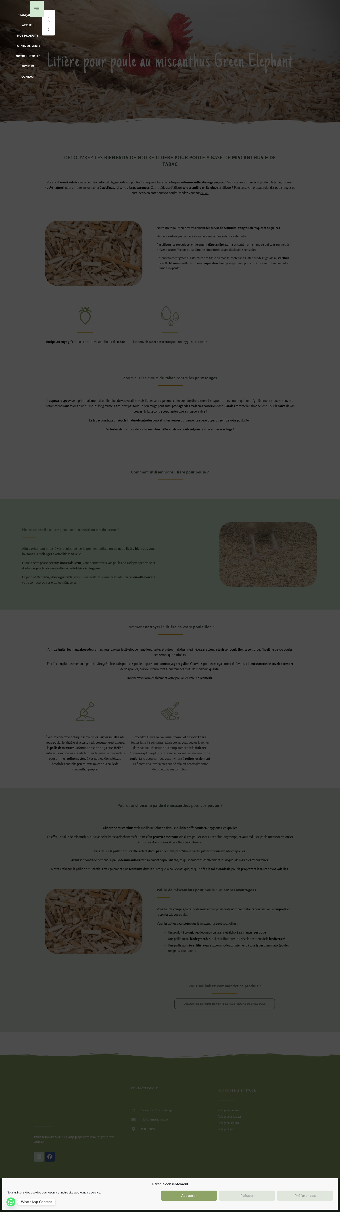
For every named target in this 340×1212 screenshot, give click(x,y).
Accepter (189, 1195)
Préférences (305, 1195)
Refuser (247, 1195)
